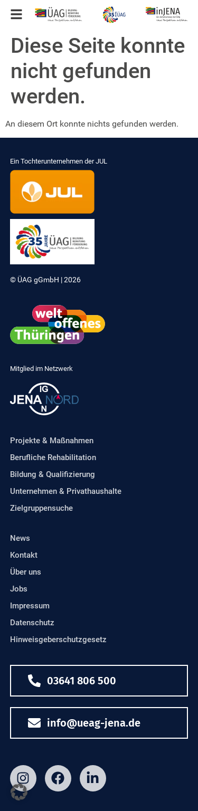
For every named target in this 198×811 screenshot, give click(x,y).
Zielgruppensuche (41, 508)
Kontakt (23, 555)
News (20, 538)
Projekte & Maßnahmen (51, 440)
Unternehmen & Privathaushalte (65, 491)
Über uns (25, 572)
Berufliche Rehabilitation (53, 457)
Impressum (30, 605)
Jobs (18, 589)
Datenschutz (32, 622)
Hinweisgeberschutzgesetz (58, 639)
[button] (19, 792)
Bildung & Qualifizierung (52, 474)
